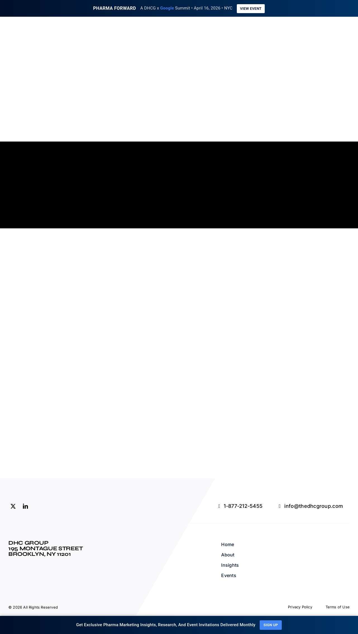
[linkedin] (25, 505)
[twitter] (13, 505)
